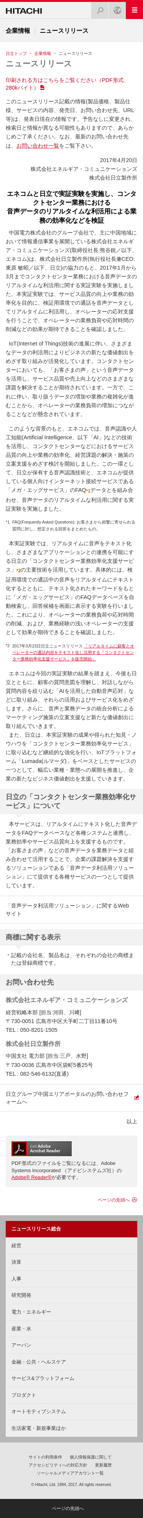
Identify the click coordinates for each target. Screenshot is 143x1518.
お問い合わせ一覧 (37, 146)
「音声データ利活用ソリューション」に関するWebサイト (67, 909)
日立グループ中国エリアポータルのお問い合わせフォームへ (67, 1098)
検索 (97, 8)
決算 (16, 1262)
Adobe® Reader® (31, 1177)
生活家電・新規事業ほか (38, 1428)
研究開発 (21, 1295)
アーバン (21, 1345)
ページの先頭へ (114, 1200)
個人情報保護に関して (91, 1457)
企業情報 (42, 53)
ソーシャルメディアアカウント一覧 (70, 1473)
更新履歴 (103, 1465)
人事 (16, 1279)
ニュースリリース (39, 63)
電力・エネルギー (31, 1312)
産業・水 (21, 1329)
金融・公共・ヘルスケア (38, 1362)
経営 (16, 1245)
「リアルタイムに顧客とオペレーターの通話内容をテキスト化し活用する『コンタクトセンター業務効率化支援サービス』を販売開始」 (73, 652)
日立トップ (16, 53)
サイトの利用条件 (45, 1457)
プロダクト (23, 1395)
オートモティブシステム (38, 1411)
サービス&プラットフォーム (42, 1378)
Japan (115, 8)
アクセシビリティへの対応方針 (58, 1465)
